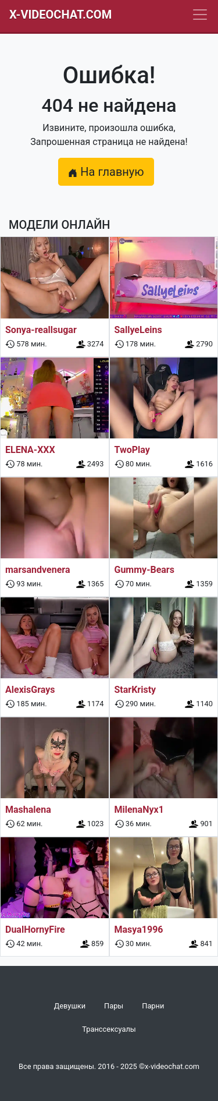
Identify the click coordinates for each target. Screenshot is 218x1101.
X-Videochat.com (60, 15)
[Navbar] (200, 14)
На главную (106, 172)
